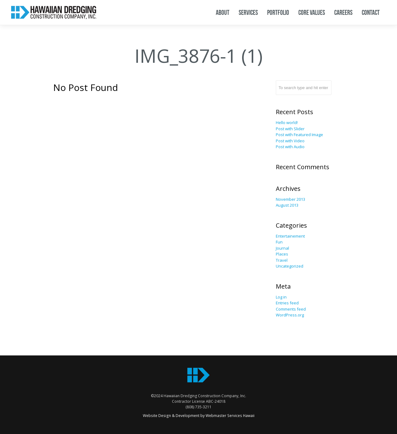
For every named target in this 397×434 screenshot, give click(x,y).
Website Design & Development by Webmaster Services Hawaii (198, 415)
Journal (282, 248)
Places (282, 254)
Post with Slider (290, 128)
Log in (281, 297)
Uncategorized (289, 266)
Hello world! (287, 122)
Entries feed (287, 303)
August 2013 (287, 205)
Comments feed (291, 309)
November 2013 (290, 199)
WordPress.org (290, 315)
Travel (282, 260)
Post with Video (290, 141)
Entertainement (290, 236)
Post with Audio (290, 146)
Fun (279, 242)
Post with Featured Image (299, 134)
